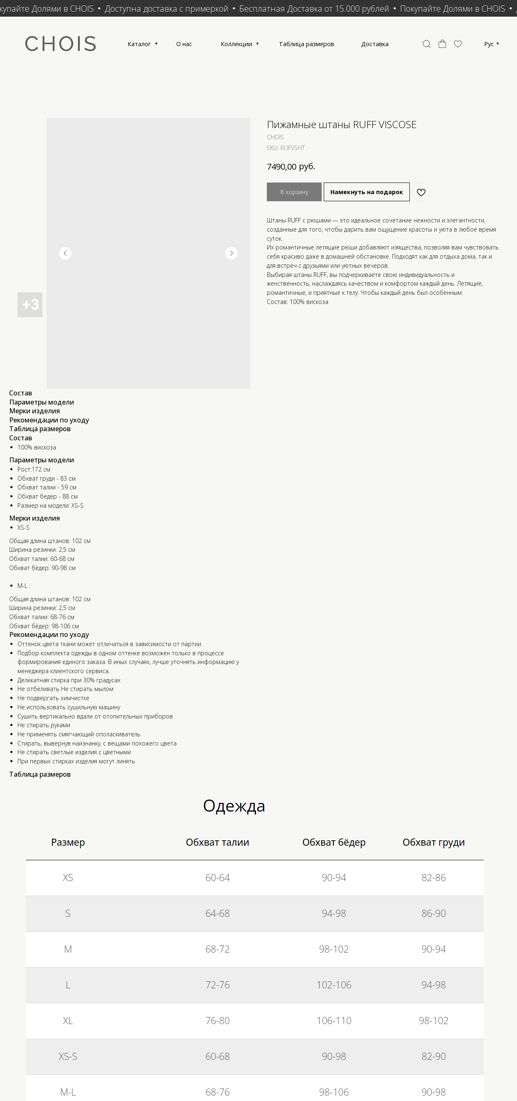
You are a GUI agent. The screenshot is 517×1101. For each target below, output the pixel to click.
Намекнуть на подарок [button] (366, 198)
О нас (214, 46)
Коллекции (276, 46)
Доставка (436, 46)
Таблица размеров (357, 46)
